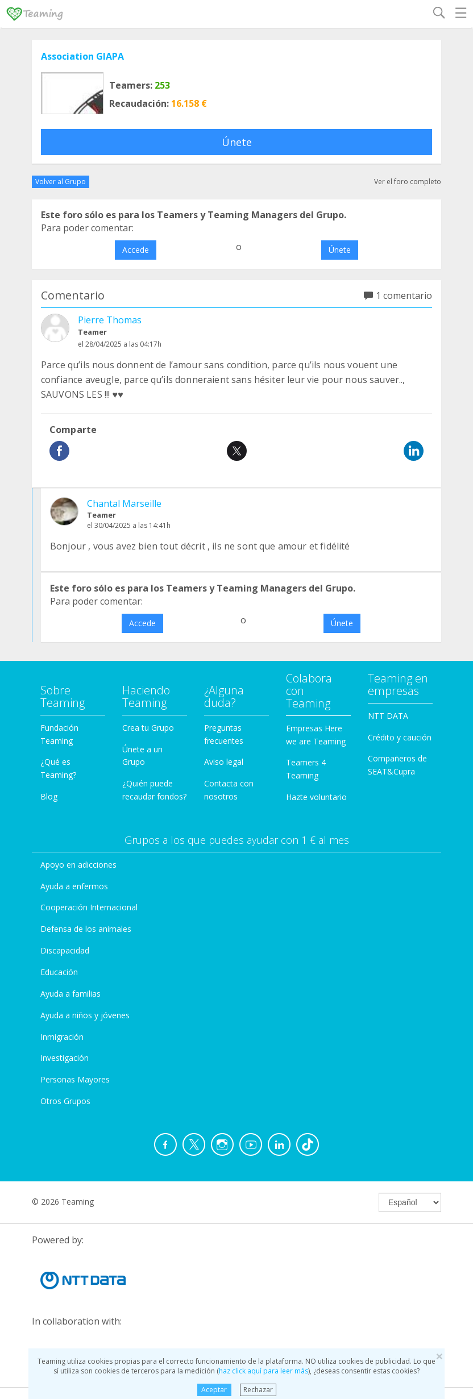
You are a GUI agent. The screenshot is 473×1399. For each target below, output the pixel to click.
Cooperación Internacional (89, 907)
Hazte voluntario (316, 797)
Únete (237, 142)
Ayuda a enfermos (74, 886)
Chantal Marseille (124, 503)
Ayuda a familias (70, 993)
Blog (48, 796)
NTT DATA (388, 715)
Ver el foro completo (407, 181)
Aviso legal (223, 761)
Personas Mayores (75, 1079)
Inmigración (62, 1036)
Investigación (64, 1057)
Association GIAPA (82, 56)
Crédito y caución (399, 737)
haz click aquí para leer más (263, 1371)
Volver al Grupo (60, 181)
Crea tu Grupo (148, 727)
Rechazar (258, 1389)
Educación (59, 972)
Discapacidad (64, 950)
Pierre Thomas (110, 320)
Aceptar (214, 1389)
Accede (135, 249)
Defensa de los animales (85, 928)
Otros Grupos (65, 1101)
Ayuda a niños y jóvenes (85, 1015)
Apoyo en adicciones (78, 864)
